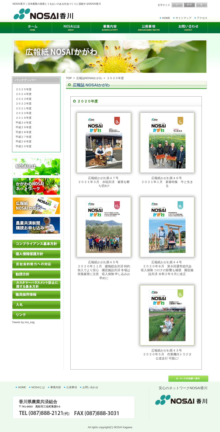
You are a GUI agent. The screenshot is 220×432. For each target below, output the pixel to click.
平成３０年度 (23, 122)
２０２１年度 (23, 108)
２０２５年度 (23, 89)
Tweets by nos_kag (23, 322)
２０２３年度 (23, 98)
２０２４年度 (23, 94)
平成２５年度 (23, 146)
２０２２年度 (23, 103)
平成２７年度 (23, 136)
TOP (69, 78)
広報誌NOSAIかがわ (89, 78)
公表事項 (71, 387)
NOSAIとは (38, 387)
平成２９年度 (23, 127)
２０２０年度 (23, 113)
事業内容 (55, 387)
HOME (166, 17)
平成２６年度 (23, 141)
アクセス (202, 17)
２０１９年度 (23, 117)
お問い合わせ (90, 387)
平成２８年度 (23, 132)
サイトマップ (183, 17)
